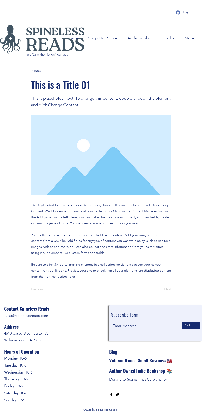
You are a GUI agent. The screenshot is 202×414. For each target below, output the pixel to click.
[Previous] (44, 289)
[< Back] (44, 71)
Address (11, 326)
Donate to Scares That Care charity (138, 379)
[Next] (161, 289)
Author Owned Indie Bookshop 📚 (140, 370)
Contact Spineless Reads (26, 308)
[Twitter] (117, 394)
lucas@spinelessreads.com (26, 315)
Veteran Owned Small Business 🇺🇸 (140, 360)
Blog (113, 351)
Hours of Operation (21, 351)
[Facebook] (111, 394)
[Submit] (191, 325)
